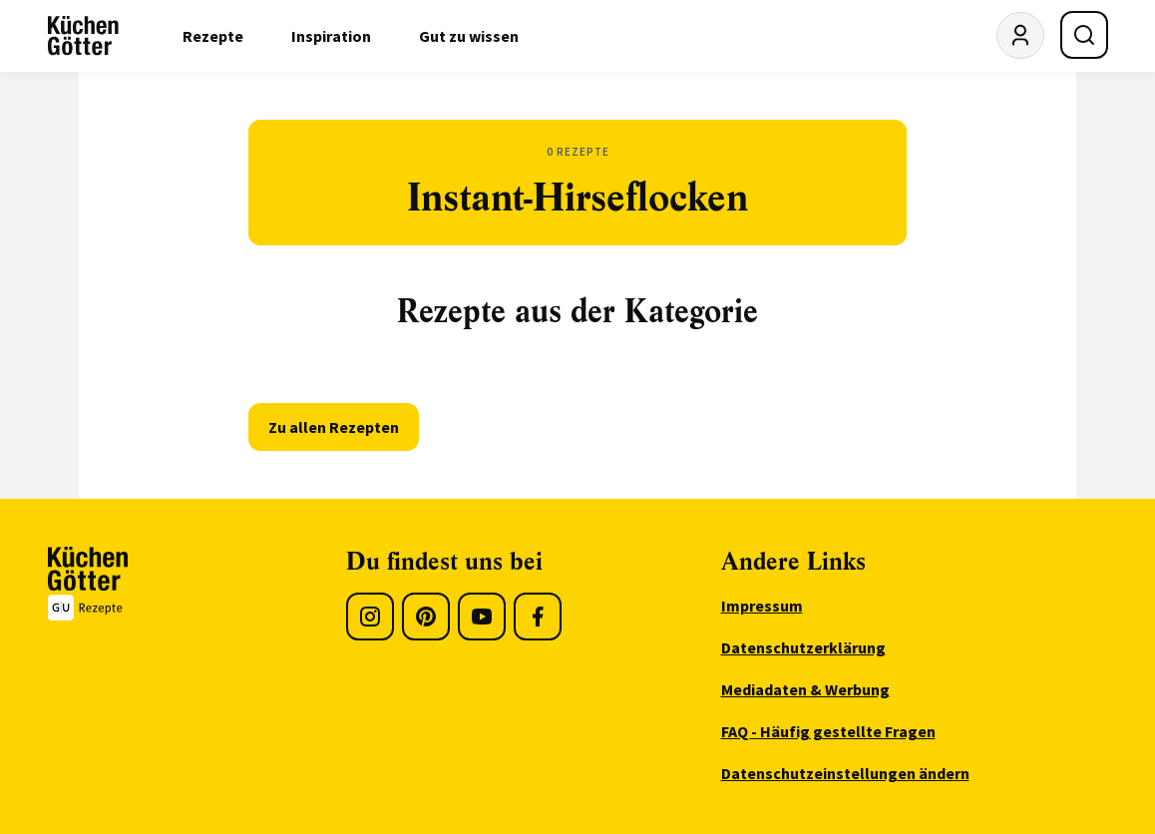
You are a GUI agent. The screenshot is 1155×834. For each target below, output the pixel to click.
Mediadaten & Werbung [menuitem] (805, 689)
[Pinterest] (426, 616)
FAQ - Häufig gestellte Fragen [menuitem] (828, 731)
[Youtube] (482, 616)
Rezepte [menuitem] (213, 36)
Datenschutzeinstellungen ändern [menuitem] (845, 773)
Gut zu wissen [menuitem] (469, 36)
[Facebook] (538, 616)
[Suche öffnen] (1084, 35)
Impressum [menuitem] (762, 606)
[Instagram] (370, 616)
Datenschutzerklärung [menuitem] (803, 647)
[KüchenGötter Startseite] (83, 36)
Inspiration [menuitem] (331, 36)
